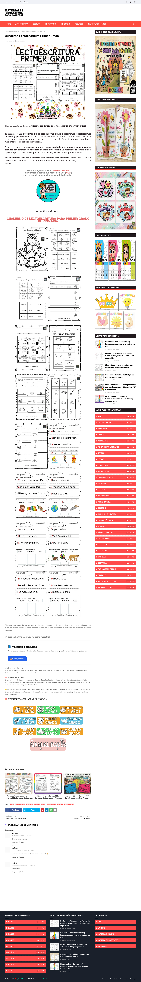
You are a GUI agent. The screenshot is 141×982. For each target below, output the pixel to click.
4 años (26, 940)
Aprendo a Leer (116, 496)
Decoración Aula (116, 520)
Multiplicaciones (116, 588)
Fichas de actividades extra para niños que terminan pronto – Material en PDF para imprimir (120, 387)
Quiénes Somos (24, 2)
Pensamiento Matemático (116, 447)
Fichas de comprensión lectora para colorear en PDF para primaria (119, 366)
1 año (26, 922)
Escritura (37, 804)
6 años (12, 804)
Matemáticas (116, 471)
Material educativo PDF (108, 940)
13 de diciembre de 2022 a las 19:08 (24, 865)
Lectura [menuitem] (36, 24)
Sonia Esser (10, 41)
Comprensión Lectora (116, 514)
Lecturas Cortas (14, 31)
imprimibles (116, 429)
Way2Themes (22, 979)
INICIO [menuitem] (9, 24)
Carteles (116, 557)
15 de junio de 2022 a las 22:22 (22, 835)
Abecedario (116, 441)
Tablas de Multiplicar (116, 581)
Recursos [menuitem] (79, 24)
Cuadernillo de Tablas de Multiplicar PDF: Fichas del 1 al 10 (119, 376)
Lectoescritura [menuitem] (21, 24)
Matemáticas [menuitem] (50, 24)
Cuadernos (29, 804)
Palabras (116, 484)
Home (104, 979)
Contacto (13, 2)
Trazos (116, 453)
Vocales (116, 526)
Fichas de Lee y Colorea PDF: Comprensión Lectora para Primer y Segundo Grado (119, 398)
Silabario (116, 575)
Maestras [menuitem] (65, 24)
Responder (15, 842)
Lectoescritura (51, 804)
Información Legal (130, 979)
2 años (26, 928)
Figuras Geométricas (116, 569)
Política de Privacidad (115, 979)
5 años (26, 946)
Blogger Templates (44, 979)
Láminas (101, 928)
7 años (26, 959)
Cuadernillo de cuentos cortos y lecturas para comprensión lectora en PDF (120, 344)
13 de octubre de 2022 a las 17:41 (23, 850)
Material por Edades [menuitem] (97, 24)
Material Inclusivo (106, 934)
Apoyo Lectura (20, 804)
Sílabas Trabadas (116, 533)
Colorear (116, 508)
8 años (26, 965)
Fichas (43, 804)
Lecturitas (116, 551)
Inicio (6, 2)
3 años (26, 934)
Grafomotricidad (116, 478)
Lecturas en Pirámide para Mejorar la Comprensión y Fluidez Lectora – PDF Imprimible (120, 355)
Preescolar (116, 545)
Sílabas (116, 435)
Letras (116, 459)
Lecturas (60, 804)
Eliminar (22, 842)
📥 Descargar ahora (17, 659)
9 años (26, 971)
